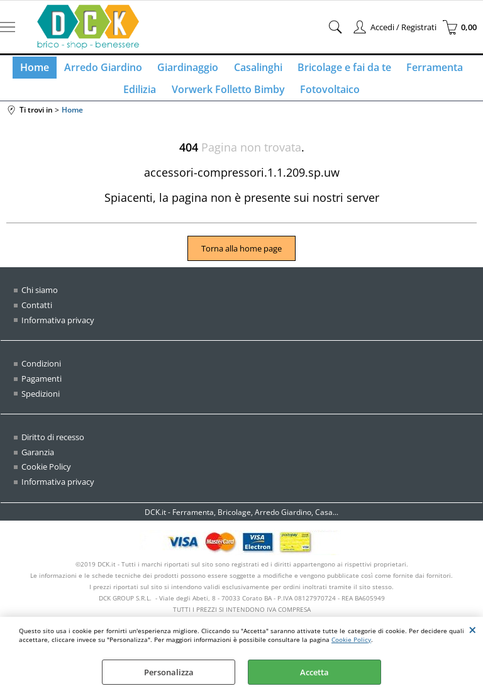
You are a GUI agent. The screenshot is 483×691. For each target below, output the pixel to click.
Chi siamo (39, 300)
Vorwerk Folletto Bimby (228, 97)
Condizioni (41, 373)
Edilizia (142, 97)
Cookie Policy (351, 639)
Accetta (314, 672)
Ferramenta (428, 70)
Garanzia (37, 461)
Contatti (36, 315)
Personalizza (169, 672)
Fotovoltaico (327, 97)
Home (41, 70)
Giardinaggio (189, 70)
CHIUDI (473, 629)
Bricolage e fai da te (340, 70)
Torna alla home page (241, 259)
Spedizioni (40, 403)
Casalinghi (257, 70)
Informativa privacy (57, 330)
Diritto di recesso (52, 447)
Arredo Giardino (108, 70)
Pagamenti (41, 388)
